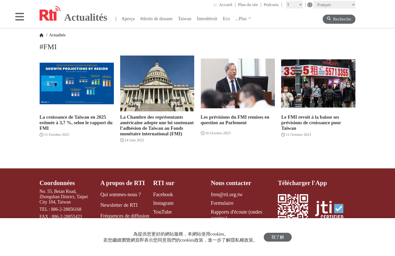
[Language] (334, 5)
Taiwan (184, 18)
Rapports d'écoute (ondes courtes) (236, 215)
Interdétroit (207, 18)
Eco (226, 18)
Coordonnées (57, 183)
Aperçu (128, 18)
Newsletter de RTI (119, 205)
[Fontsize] (294, 5)
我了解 (277, 237)
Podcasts (273, 4)
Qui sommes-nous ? (120, 194)
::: (215, 4)
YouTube (162, 212)
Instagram (163, 203)
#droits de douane (156, 18)
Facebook (163, 194)
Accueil (227, 4)
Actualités (56, 35)
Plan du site (249, 4)
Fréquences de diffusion (124, 216)
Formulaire (222, 203)
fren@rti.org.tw (227, 194)
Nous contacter (231, 183)
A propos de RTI (122, 183)
